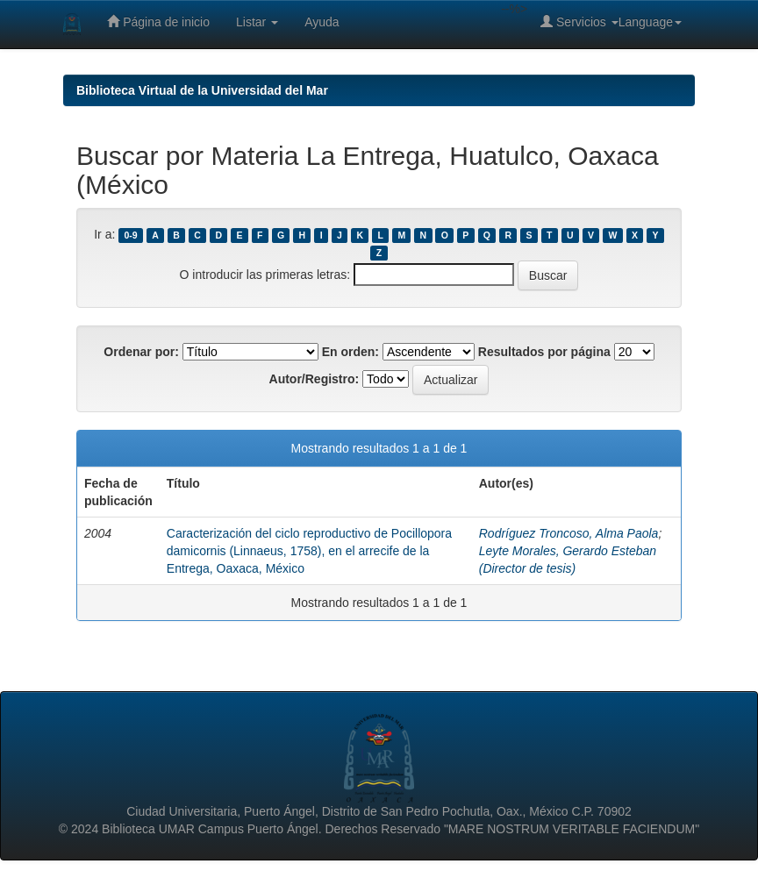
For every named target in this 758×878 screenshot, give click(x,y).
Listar (257, 22)
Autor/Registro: (314, 379)
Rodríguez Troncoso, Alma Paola (569, 533)
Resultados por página (544, 352)
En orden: (350, 352)
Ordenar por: (141, 352)
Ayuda (321, 22)
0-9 (131, 235)
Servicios (579, 21)
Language (650, 22)
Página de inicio (158, 21)
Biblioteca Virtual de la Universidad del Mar (202, 90)
